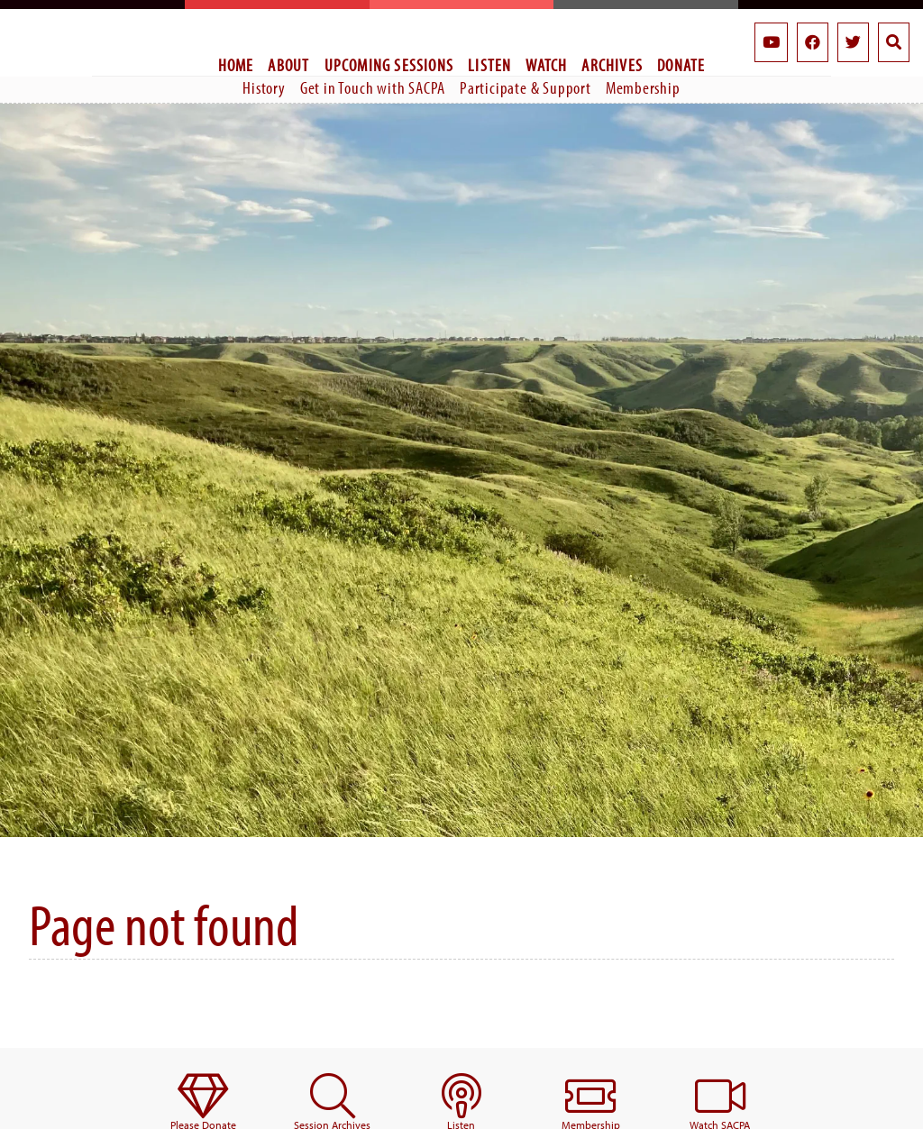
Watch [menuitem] (546, 65)
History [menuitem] (264, 87)
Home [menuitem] (236, 65)
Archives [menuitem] (612, 65)
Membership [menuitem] (643, 87)
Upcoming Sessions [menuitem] (389, 65)
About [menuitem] (288, 65)
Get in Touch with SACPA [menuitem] (372, 87)
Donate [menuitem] (681, 65)
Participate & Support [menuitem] (525, 87)
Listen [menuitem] (489, 65)
